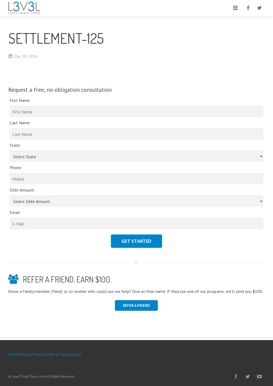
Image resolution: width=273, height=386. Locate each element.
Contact (75, 354)
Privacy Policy (31, 354)
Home (13, 354)
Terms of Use (56, 354)
